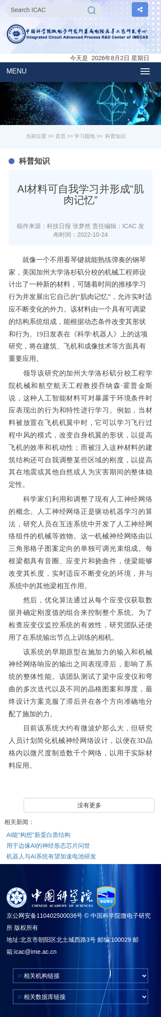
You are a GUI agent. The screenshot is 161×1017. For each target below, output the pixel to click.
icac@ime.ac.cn (35, 951)
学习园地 (84, 136)
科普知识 (115, 136)
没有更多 (89, 805)
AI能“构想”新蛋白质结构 (38, 834)
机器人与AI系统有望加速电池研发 (51, 856)
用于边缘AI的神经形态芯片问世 (48, 845)
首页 (60, 136)
